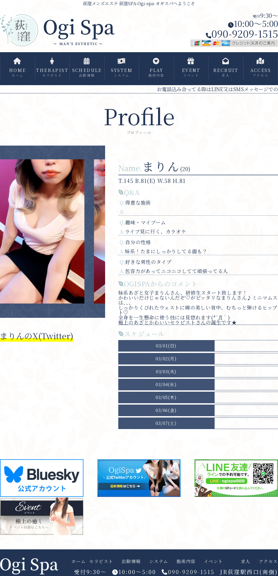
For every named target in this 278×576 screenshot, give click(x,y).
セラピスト (101, 561)
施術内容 (186, 561)
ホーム (78, 561)
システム (158, 561)
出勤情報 (131, 561)
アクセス (268, 561)
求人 (246, 561)
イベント (213, 561)
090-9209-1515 (242, 33)
